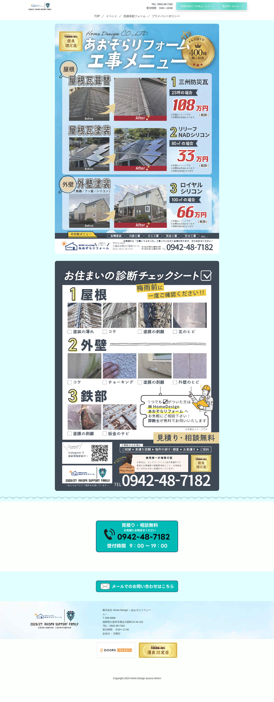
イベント (111, 16)
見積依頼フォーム (134, 16)
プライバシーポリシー (166, 16)
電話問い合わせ (231, 6)
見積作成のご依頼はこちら (196, 6)
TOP (97, 16)
